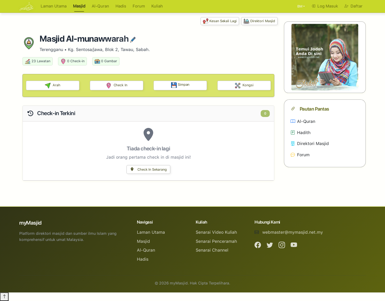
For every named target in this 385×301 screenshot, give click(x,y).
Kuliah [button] (157, 6)
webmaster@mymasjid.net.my (292, 232)
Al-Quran (100, 6)
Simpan (180, 85)
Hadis (121, 6)
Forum (139, 6)
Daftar (353, 6)
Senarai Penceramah (216, 241)
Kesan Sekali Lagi (220, 21)
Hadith (301, 132)
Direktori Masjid (259, 21)
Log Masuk (324, 6)
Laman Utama (54, 6)
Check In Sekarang (148, 169)
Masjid (79, 6)
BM (299, 6)
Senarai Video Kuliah (216, 232)
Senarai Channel (212, 250)
